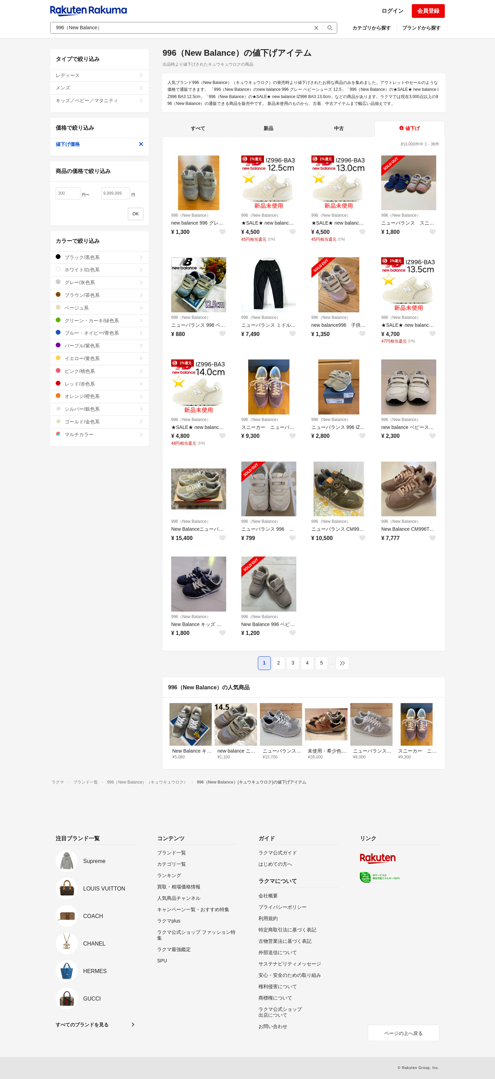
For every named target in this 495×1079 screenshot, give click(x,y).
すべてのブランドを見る (82, 1024)
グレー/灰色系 (99, 282)
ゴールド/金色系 (99, 421)
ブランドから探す (421, 28)
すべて (198, 128)
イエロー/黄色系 (99, 358)
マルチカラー (99, 434)
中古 (339, 128)
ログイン (393, 11)
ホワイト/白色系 (99, 269)
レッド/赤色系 (99, 384)
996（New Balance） (191, 215)
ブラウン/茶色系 (99, 295)
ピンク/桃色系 (99, 371)
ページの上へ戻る (403, 1033)
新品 (268, 128)
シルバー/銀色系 (99, 409)
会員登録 (428, 11)
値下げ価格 (99, 144)
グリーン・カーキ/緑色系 (99, 320)
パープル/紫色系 (99, 345)
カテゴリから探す (371, 28)
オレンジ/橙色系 (99, 396)
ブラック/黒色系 (99, 257)
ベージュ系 (99, 308)
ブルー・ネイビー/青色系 (99, 333)
